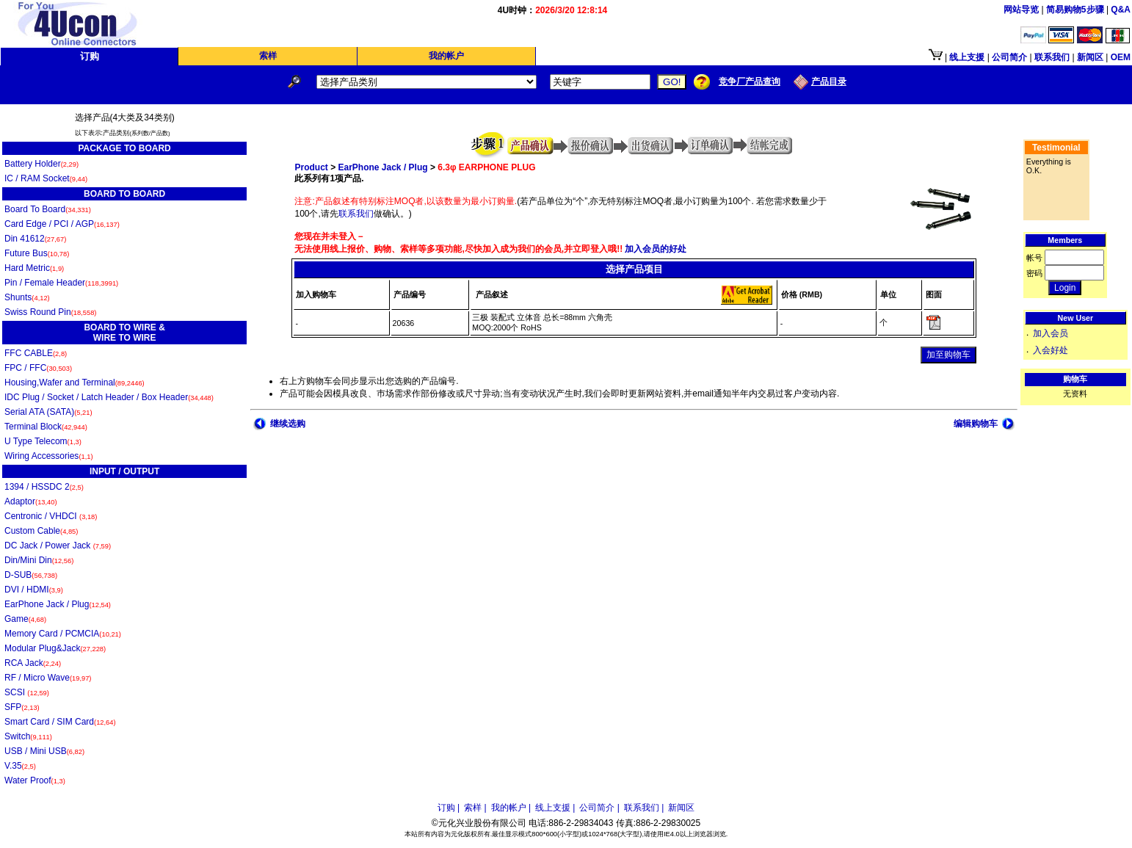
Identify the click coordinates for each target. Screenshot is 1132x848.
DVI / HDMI (33, 589)
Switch (28, 736)
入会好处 (1050, 350)
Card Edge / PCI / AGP (62, 224)
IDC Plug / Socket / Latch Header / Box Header (109, 397)
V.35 (20, 766)
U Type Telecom (42, 441)
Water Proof (34, 780)
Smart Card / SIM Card (60, 722)
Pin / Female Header (61, 283)
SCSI (26, 692)
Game (25, 619)
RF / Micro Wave (47, 678)
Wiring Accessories (48, 456)
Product (310, 167)
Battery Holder (41, 164)
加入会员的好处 (654, 249)
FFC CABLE (35, 353)
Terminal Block (45, 426)
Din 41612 (35, 238)
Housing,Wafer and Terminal (74, 382)
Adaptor (30, 501)
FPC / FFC (38, 368)
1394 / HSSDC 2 (44, 487)
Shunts (27, 297)
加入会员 (1050, 333)
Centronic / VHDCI (50, 516)
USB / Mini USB (44, 751)
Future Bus (36, 253)
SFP (22, 707)
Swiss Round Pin (50, 312)
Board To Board (47, 209)
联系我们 (356, 214)
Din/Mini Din (38, 560)
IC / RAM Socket (45, 178)
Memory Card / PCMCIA (62, 633)
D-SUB (30, 575)
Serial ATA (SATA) (48, 412)
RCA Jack (32, 663)
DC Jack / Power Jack (57, 545)
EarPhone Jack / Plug (57, 604)
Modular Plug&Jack (55, 648)
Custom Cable (41, 531)
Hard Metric (34, 268)
